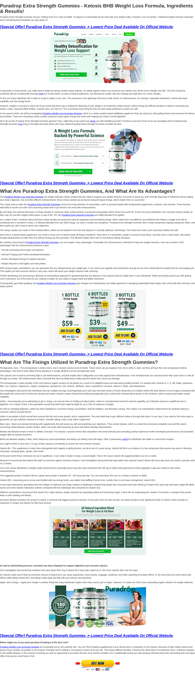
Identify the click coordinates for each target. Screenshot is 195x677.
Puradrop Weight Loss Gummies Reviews (62, 113)
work (41, 94)
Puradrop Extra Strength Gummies (43, 204)
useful (125, 439)
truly (20, 124)
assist (93, 121)
